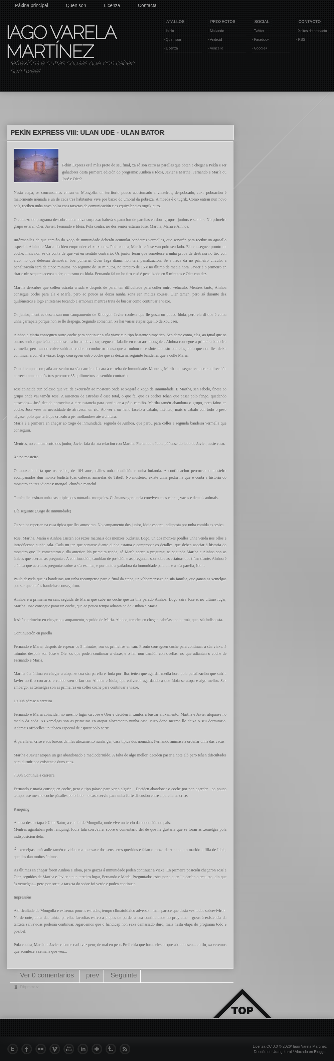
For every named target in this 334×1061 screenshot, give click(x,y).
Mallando (217, 31)
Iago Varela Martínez (60, 42)
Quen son (76, 5)
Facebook (261, 39)
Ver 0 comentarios (48, 975)
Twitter (259, 31)
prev (92, 975)
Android (216, 39)
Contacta (147, 5)
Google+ (260, 48)
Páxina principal (31, 5)
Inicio (170, 31)
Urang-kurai (282, 1052)
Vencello (216, 48)
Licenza (112, 5)
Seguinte (124, 975)
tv (37, 987)
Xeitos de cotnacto (312, 31)
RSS (301, 39)
